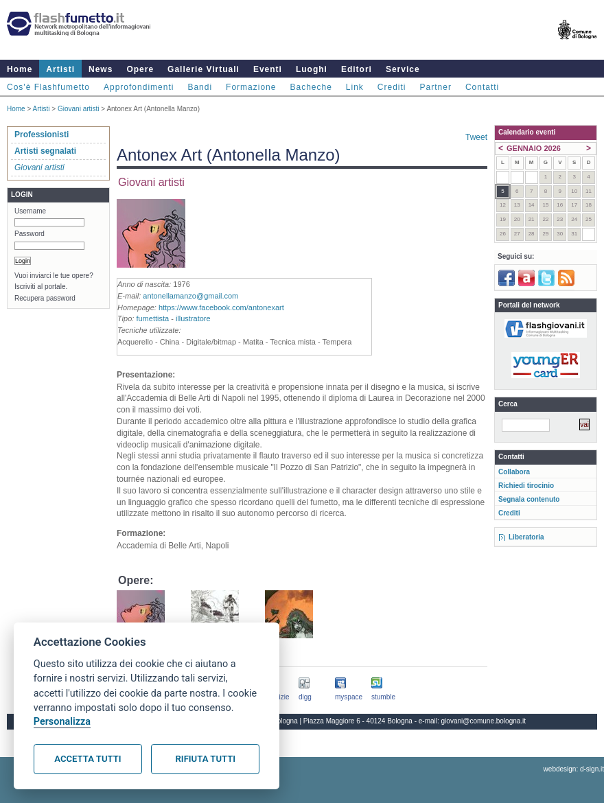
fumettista (152, 318)
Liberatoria (526, 537)
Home (19, 69)
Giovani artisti (79, 109)
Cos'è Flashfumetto (48, 87)
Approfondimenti (139, 87)
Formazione (251, 87)
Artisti (60, 69)
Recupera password (45, 298)
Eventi (267, 69)
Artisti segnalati (45, 151)
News (101, 69)
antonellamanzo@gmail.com (190, 296)
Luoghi (311, 69)
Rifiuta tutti (205, 759)
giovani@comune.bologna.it (483, 721)
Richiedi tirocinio (526, 485)
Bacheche (311, 87)
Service (403, 69)
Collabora (514, 472)
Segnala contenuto (528, 499)
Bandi (199, 87)
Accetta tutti (87, 759)
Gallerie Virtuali (203, 69)
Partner (436, 87)
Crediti (392, 87)
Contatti (482, 87)
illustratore (193, 318)
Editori (356, 69)
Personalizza (62, 722)
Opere (140, 69)
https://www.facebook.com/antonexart (221, 307)
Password (29, 233)
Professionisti (41, 134)
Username (30, 211)
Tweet (476, 137)
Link (355, 87)
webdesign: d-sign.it (574, 769)
